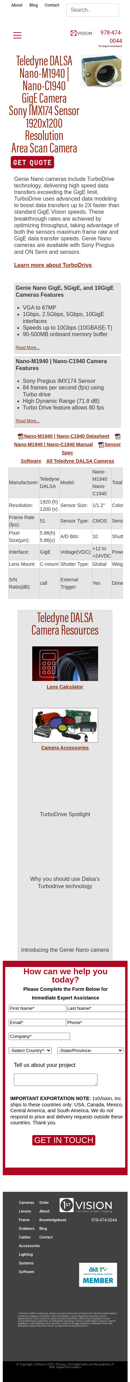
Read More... (28, 347)
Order (44, 1202)
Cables (25, 1237)
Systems (26, 1263)
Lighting (26, 1254)
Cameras (26, 1202)
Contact (52, 5)
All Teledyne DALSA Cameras (80, 461)
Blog (33, 5)
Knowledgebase (52, 1220)
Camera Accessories (65, 747)
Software (31, 461)
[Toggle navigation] (13, 34)
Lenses (25, 1211)
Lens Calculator (65, 687)
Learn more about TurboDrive (53, 265)
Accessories (29, 1246)
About (17, 5)
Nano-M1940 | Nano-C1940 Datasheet (63, 436)
